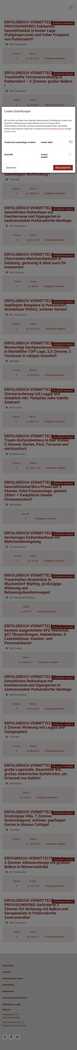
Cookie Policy (10, 131)
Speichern (11, 167)
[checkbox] (71, 141)
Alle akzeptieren (63, 167)
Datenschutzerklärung (51, 129)
